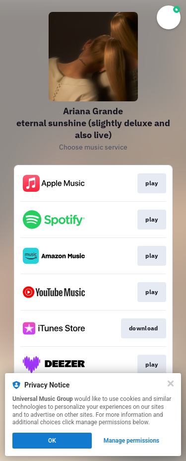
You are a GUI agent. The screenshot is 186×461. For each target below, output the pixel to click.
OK (52, 440)
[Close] (171, 383)
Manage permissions (132, 440)
